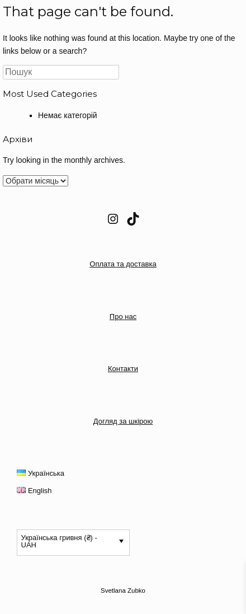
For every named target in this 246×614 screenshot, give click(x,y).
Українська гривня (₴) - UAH (59, 541)
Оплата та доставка (122, 264)
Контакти (123, 368)
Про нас (123, 316)
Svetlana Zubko (123, 590)
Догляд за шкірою (123, 421)
